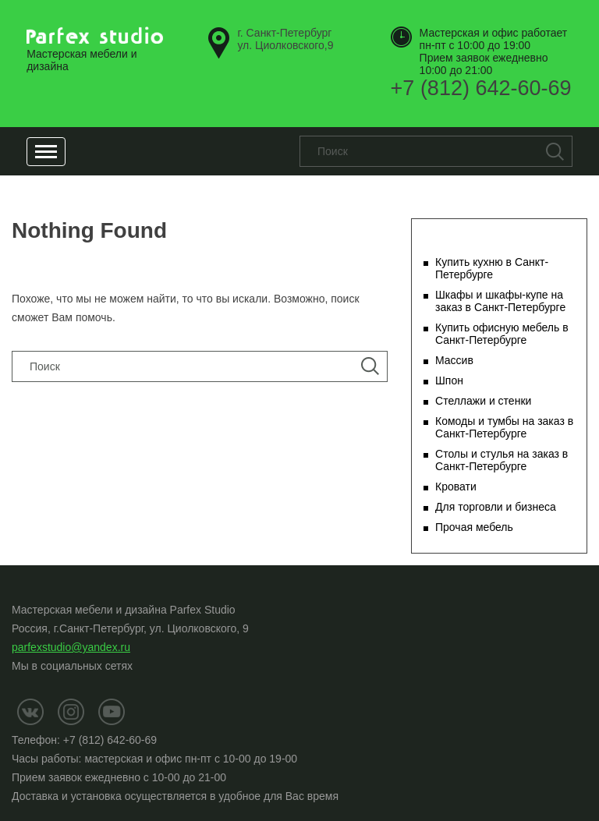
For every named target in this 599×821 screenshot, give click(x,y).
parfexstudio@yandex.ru (71, 647)
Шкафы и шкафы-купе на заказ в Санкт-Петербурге (500, 300)
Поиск (555, 151)
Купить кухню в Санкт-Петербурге (491, 268)
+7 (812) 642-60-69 (481, 88)
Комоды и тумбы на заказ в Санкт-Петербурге (504, 427)
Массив (454, 360)
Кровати (456, 486)
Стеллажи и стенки (483, 401)
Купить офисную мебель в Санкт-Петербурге (502, 333)
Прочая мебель (474, 527)
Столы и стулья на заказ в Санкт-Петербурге (501, 460)
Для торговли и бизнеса (495, 507)
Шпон (449, 380)
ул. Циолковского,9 (285, 39)
